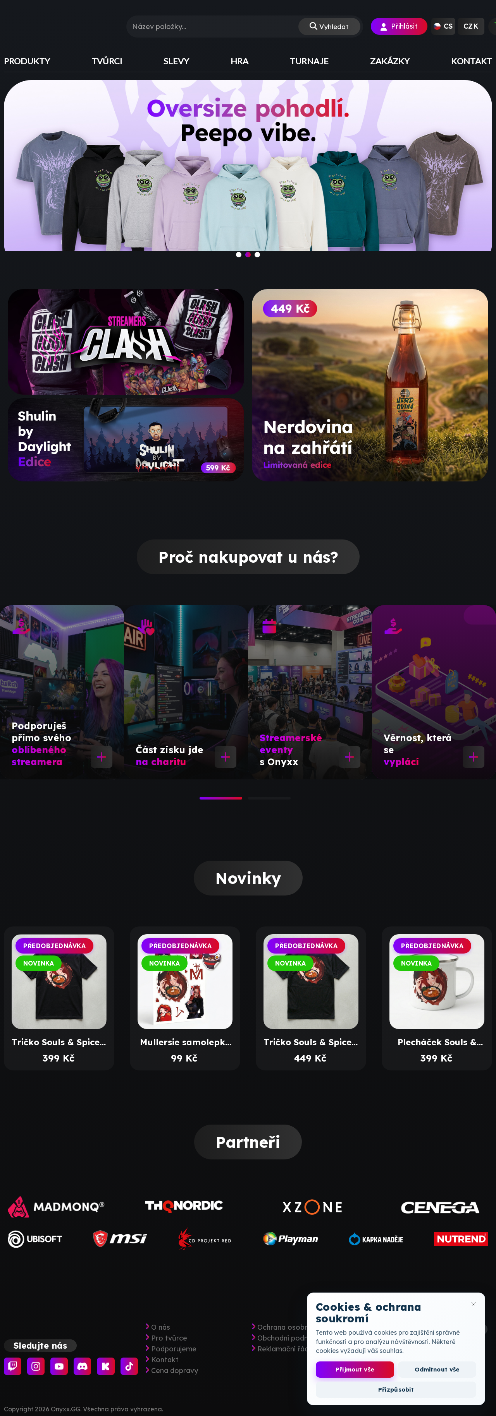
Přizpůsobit (396, 1389)
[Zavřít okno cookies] (473, 1304)
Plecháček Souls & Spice (437, 1042)
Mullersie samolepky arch (185, 1042)
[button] (443, 26)
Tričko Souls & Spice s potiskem (59, 1042)
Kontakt (165, 1359)
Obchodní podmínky (290, 1338)
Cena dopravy (174, 1370)
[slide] (248, 175)
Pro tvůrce (169, 1338)
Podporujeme (173, 1349)
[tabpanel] (62, 692)
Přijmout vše (355, 1369)
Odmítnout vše (437, 1369)
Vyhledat (334, 26)
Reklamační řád (283, 1349)
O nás (160, 1327)
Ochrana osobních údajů (297, 1327)
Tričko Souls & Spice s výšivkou (311, 1042)
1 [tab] (203, 801)
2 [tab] (252, 801)
